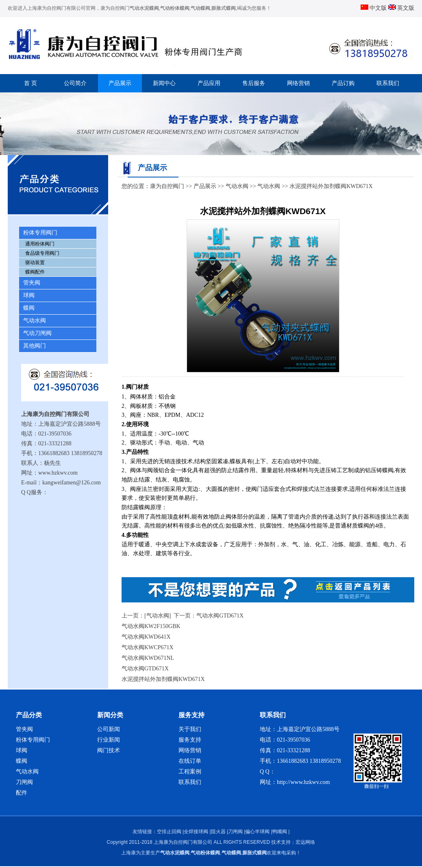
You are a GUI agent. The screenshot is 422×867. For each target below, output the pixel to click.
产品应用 (209, 83)
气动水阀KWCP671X (148, 647)
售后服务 (253, 83)
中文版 (374, 8)
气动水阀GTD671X (220, 616)
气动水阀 (34, 320)
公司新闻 (108, 729)
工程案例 (189, 771)
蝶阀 (29, 308)
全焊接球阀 (196, 831)
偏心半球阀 (257, 831)
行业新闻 (108, 740)
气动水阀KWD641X (146, 637)
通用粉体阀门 (39, 244)
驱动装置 (35, 262)
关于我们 (189, 729)
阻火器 (218, 831)
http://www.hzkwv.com (303, 782)
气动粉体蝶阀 (174, 8)
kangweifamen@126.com (71, 482)
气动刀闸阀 (37, 333)
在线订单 (189, 761)
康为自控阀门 (167, 186)
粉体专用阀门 (40, 233)
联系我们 (387, 83)
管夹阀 (31, 283)
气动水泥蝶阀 (144, 8)
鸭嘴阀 (279, 831)
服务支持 (189, 740)
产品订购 (343, 83)
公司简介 (75, 83)
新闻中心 (164, 83)
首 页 (30, 83)
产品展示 (120, 83)
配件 (21, 793)
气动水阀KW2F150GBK (151, 626)
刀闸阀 (24, 782)
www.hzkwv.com (58, 473)
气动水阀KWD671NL (148, 658)
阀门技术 (108, 750)
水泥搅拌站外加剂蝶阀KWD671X (163, 679)
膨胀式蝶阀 (223, 8)
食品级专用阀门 (42, 253)
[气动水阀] (157, 616)
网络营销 (298, 83)
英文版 (401, 8)
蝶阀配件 (35, 272)
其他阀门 (34, 346)
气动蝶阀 (200, 8)
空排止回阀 (169, 831)
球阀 (29, 295)
